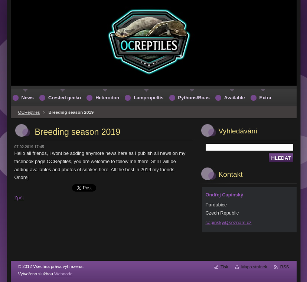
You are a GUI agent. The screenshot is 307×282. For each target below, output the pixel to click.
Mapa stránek (254, 267)
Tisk (224, 267)
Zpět (19, 197)
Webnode (63, 274)
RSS (284, 267)
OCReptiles (29, 112)
